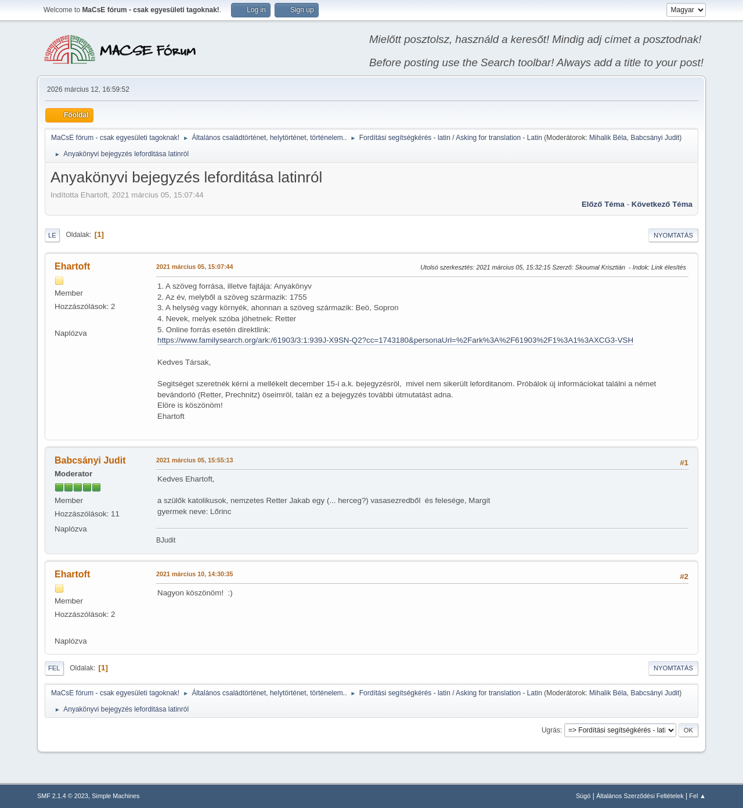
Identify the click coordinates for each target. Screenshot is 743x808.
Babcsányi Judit (654, 138)
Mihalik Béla (608, 138)
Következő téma (662, 204)
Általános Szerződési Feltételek (639, 795)
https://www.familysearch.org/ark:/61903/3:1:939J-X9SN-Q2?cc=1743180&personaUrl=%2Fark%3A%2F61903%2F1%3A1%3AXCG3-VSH (395, 340)
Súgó (583, 795)
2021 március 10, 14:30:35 (194, 573)
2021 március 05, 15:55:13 (194, 460)
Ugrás (551, 730)
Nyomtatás (673, 235)
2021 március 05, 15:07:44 (194, 266)
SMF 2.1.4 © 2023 (62, 795)
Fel (54, 668)
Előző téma (603, 204)
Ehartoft (72, 266)
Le (52, 235)
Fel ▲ (697, 795)
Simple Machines (115, 795)
